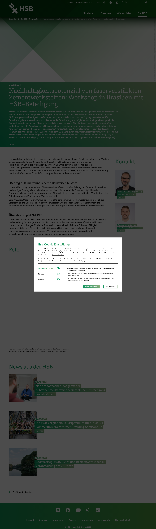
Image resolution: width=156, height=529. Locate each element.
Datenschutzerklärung (58, 255)
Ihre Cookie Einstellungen (55, 244)
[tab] (47, 268)
